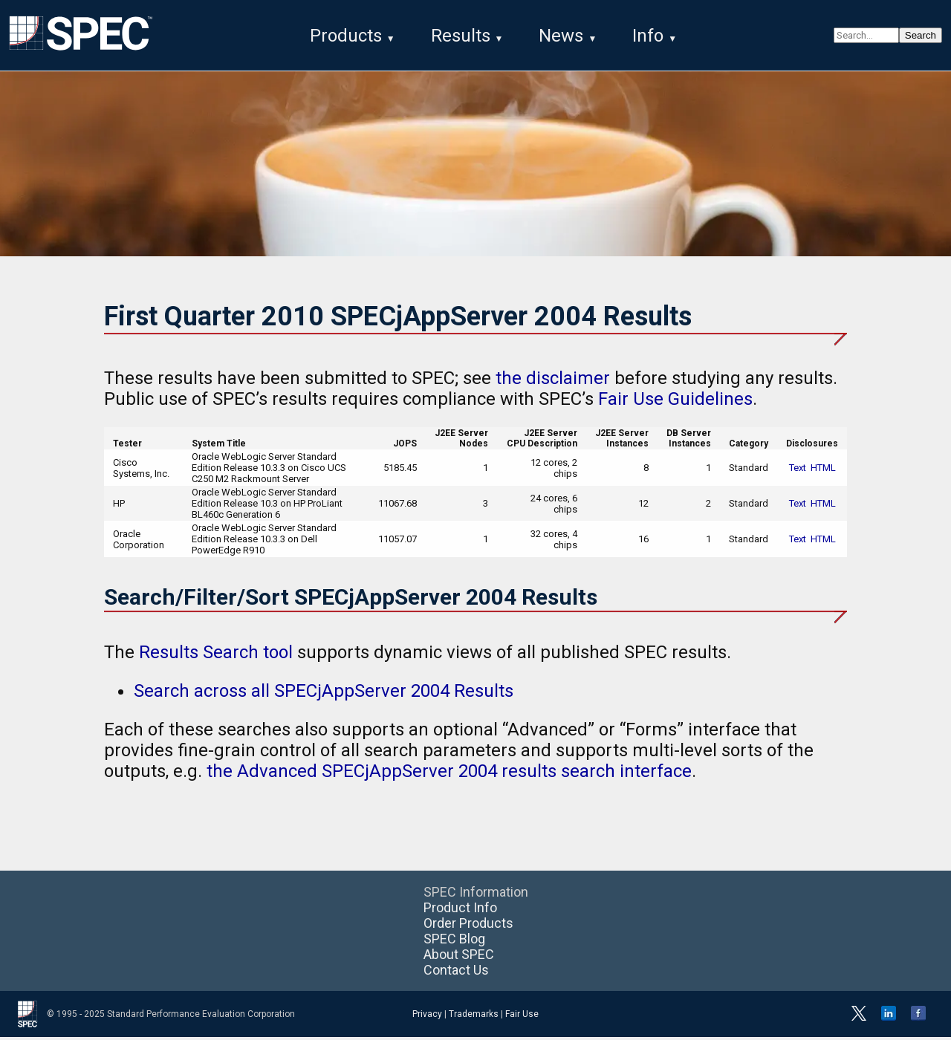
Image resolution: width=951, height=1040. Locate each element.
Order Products (468, 926)
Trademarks (474, 1017)
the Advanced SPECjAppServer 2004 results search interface (449, 774)
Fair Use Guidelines (675, 401)
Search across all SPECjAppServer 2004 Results (323, 693)
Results (460, 35)
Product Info (460, 910)
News (561, 35)
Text (797, 470)
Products (346, 35)
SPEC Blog (454, 941)
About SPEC (458, 957)
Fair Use (522, 1017)
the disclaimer (553, 381)
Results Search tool (216, 655)
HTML (823, 470)
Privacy (427, 1017)
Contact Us (456, 973)
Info (647, 35)
